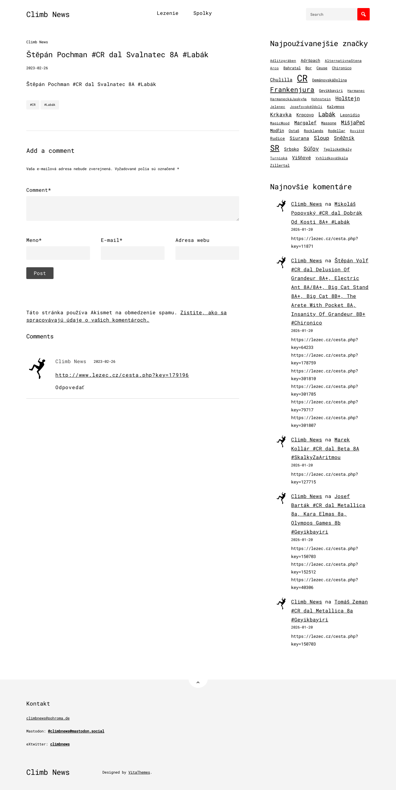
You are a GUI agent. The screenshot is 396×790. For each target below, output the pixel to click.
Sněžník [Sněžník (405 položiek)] (344, 138)
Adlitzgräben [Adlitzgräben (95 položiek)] (283, 60)
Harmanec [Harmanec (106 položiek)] (356, 90)
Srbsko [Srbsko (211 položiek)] (291, 149)
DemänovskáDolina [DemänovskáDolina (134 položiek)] (329, 79)
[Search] (363, 14)
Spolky (202, 13)
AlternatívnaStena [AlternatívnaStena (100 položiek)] (343, 60)
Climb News (48, 14)
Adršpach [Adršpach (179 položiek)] (310, 60)
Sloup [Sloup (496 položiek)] (321, 137)
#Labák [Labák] (49, 105)
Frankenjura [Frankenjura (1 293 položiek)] (292, 89)
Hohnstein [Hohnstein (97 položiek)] (321, 99)
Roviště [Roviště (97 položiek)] (357, 131)
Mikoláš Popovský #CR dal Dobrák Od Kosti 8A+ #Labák (326, 212)
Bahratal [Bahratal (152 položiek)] (292, 67)
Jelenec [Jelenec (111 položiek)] (277, 106)
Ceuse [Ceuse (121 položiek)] (321, 68)
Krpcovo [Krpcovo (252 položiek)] (305, 115)
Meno (34, 240)
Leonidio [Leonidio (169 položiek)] (350, 114)
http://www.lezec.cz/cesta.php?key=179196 (122, 374)
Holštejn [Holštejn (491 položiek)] (347, 98)
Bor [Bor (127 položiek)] (308, 68)
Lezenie (168, 13)
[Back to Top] (198, 678)
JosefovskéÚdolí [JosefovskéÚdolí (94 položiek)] (306, 107)
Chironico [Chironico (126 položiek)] (341, 68)
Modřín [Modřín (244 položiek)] (277, 130)
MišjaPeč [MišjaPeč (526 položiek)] (353, 122)
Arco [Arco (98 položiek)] (274, 68)
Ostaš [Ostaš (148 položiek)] (294, 130)
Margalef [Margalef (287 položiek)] (305, 122)
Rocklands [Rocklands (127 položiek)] (313, 130)
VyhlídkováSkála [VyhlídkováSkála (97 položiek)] (332, 158)
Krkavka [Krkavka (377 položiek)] (281, 114)
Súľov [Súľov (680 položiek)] (311, 148)
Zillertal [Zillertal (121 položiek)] (280, 165)
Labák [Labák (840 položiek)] (326, 114)
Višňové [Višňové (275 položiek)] (301, 158)
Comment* (38, 190)
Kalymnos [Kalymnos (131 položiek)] (335, 106)
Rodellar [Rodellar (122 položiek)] (336, 130)
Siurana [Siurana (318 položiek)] (299, 138)
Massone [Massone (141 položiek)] (328, 122)
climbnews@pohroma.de (48, 717)
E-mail (112, 240)
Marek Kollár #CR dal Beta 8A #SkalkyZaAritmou (325, 448)
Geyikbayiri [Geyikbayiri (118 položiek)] (331, 90)
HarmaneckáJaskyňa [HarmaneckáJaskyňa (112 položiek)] (288, 99)
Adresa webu (192, 240)
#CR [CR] (33, 105)
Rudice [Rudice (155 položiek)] (277, 138)
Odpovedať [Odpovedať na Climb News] (69, 387)
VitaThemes (139, 772)
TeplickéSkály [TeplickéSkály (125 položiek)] (338, 149)
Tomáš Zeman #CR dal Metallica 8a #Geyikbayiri (329, 610)
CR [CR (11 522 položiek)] (302, 78)
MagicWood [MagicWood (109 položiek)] (280, 123)
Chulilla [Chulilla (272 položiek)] (281, 80)
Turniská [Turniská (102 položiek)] (278, 158)
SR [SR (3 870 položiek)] (274, 148)
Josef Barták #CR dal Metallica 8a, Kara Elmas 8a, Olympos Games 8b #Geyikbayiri (328, 514)
